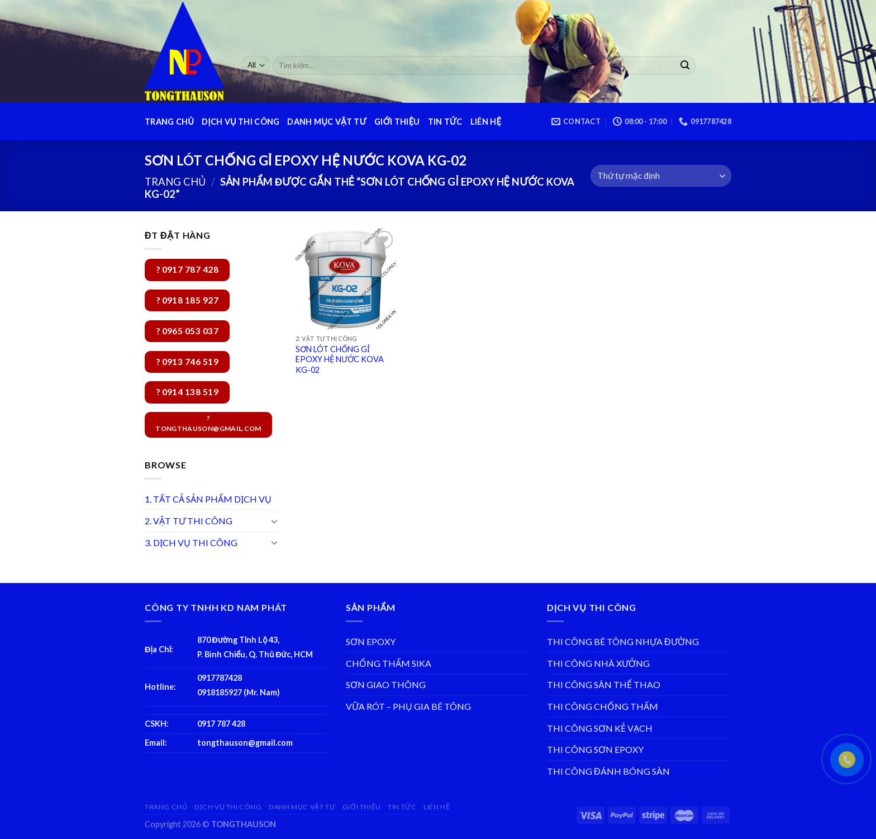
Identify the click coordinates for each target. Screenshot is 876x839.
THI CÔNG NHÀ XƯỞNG (598, 663)
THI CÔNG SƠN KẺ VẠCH (600, 728)
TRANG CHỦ (169, 121)
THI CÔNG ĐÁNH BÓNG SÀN (608, 771)
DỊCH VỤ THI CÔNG (240, 121)
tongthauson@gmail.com (245, 742)
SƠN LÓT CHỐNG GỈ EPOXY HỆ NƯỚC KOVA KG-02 (340, 359)
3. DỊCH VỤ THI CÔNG (191, 542)
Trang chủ (175, 182)
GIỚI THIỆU (397, 121)
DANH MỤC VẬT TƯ (326, 121)
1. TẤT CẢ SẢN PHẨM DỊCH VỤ (208, 499)
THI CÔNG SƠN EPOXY (595, 749)
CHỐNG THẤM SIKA (388, 663)
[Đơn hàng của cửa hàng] (661, 176)
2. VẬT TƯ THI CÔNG (188, 520)
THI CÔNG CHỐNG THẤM (602, 706)
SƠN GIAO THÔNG (386, 684)
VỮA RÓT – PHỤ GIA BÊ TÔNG (408, 706)
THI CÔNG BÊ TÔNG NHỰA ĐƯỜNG (623, 641)
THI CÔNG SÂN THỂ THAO (603, 684)
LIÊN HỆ (485, 121)
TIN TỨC (445, 121)
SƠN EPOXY (371, 641)
